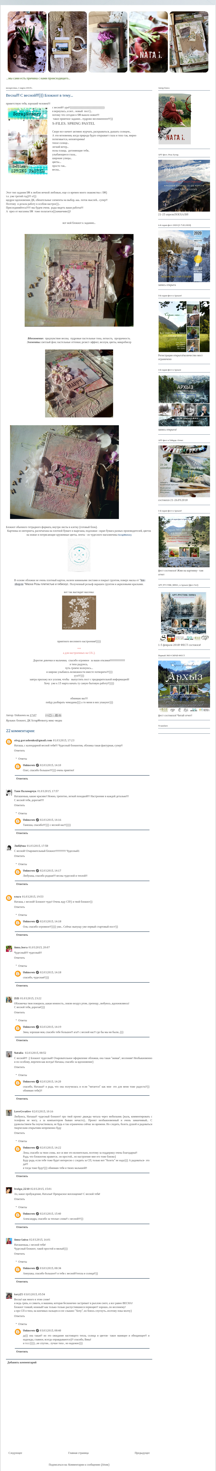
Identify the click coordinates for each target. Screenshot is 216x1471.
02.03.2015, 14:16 (50, 820)
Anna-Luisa (21, 1240)
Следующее (15, 1453)
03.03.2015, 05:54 (34, 1294)
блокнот (21, 720)
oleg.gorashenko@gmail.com (33, 740)
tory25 (18, 1294)
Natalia (19, 1053)
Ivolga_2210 (21, 1189)
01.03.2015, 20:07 (39, 947)
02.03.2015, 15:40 (50, 1214)
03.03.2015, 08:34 (50, 1268)
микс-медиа (55, 720)
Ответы (22, 758)
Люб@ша (20, 846)
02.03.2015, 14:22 (50, 1147)
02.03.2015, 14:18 (50, 921)
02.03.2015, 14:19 (50, 1027)
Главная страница (78, 1453)
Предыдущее (142, 1453)
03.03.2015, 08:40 (50, 1330)
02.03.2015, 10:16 (42, 1111)
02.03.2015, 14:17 (50, 870)
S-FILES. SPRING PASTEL (73, 123)
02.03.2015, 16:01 (40, 1240)
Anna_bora (21, 947)
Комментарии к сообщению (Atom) (88, 1465)
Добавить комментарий (21, 1362)
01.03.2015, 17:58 (37, 846)
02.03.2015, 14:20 (50, 1081)
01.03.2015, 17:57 (48, 791)
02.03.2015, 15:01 (41, 1189)
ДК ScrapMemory (37, 720)
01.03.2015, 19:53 (32, 896)
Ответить (19, 750)
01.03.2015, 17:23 (63, 740)
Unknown (29, 765)
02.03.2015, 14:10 (50, 765)
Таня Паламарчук (25, 791)
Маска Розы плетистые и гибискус (46, 584)
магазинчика (117, 535)
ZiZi (16, 998)
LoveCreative (22, 1111)
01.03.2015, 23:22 (30, 998)
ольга (17, 896)
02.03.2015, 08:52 (35, 1053)
